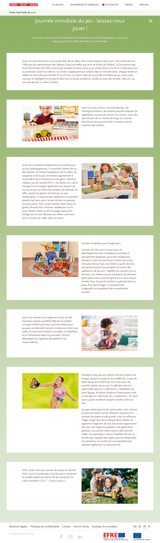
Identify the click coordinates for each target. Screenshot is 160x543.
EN (134, 526)
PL (149, 526)
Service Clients (81, 526)
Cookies (66, 526)
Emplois (142, 4)
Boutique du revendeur (104, 526)
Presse (127, 4)
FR (144, 526)
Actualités (110, 4)
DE (139, 526)
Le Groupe (56, 4)
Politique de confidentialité (44, 526)
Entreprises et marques (83, 4)
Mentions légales (18, 526)
